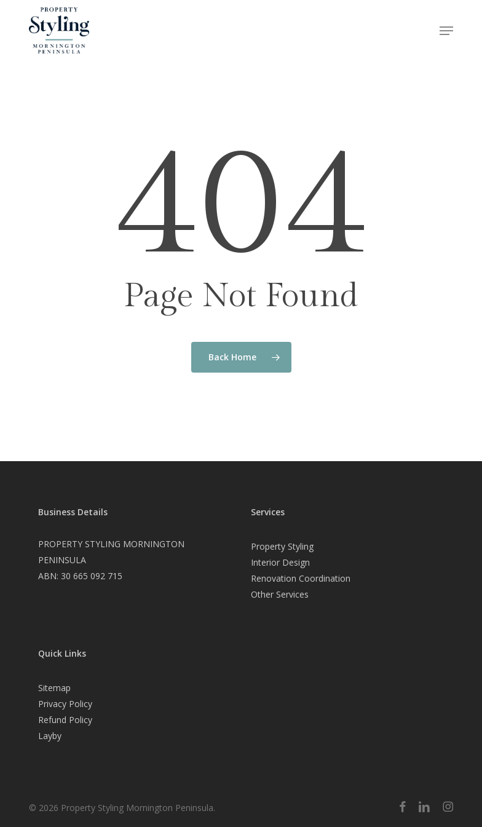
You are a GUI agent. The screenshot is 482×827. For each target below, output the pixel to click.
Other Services (280, 594)
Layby (49, 736)
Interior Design (280, 562)
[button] (446, 31)
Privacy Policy (65, 704)
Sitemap (54, 688)
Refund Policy (65, 720)
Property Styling (282, 546)
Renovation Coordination (300, 578)
